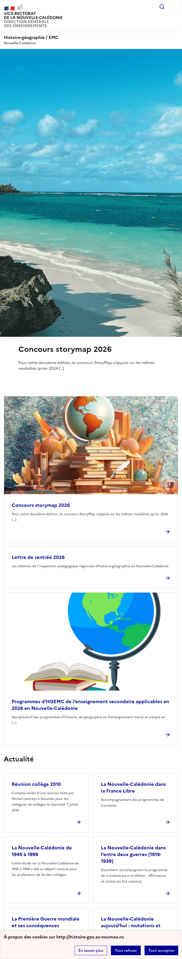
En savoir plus (90, 950)
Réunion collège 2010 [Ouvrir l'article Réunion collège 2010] (36, 784)
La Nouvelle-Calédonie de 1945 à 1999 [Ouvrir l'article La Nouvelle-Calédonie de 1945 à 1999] (42, 851)
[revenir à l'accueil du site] (91, 37)
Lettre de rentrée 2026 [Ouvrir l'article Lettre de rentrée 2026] (38, 557)
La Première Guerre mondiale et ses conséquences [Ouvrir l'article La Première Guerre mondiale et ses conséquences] (45, 922)
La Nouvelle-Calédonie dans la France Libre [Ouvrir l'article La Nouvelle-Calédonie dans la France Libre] (133, 787)
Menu (175, 6)
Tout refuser (126, 950)
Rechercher (162, 6)
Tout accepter (161, 950)
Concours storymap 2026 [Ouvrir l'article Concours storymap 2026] (41, 505)
